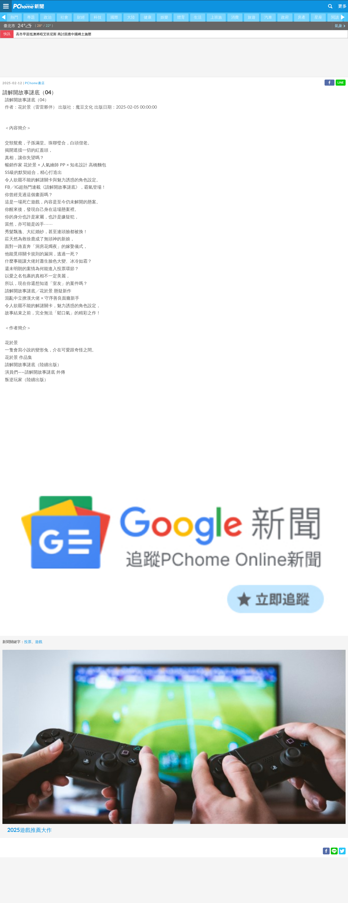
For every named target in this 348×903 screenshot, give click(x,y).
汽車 (268, 17)
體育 (181, 17)
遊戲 (38, 642)
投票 (27, 642)
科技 (98, 17)
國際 (114, 17)
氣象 (340, 26)
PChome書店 (34, 83)
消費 (235, 17)
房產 (301, 17)
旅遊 (251, 17)
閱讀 (335, 17)
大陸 (131, 17)
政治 (47, 17)
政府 (285, 17)
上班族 (216, 17)
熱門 (14, 17)
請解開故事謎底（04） (27, 100)
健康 (148, 17)
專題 (31, 17)
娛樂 (164, 17)
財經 (81, 17)
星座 (318, 17)
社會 (64, 17)
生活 (198, 17)
